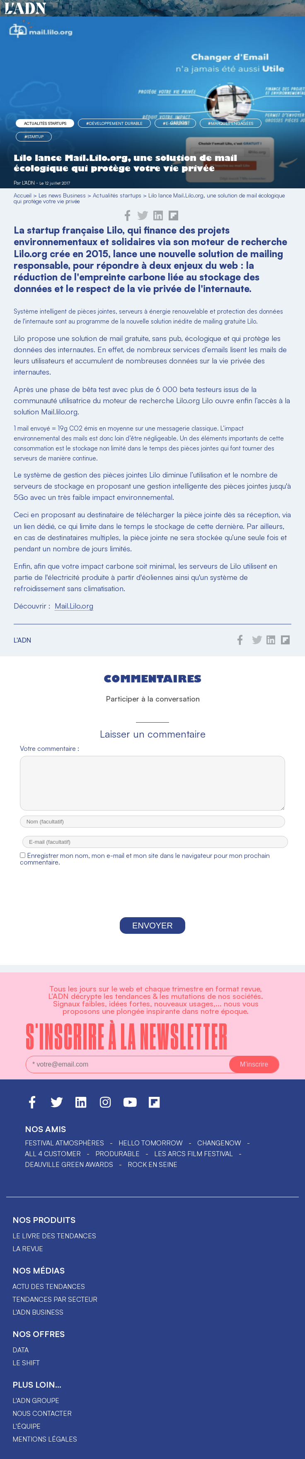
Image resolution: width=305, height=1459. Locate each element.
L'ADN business (37, 1312)
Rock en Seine (152, 1164)
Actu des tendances (48, 1286)
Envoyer (152, 933)
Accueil (22, 195)
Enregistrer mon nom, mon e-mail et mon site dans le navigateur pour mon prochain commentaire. (145, 866)
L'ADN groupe (35, 1400)
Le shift (26, 1363)
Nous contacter (42, 1413)
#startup (34, 136)
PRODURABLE (117, 1154)
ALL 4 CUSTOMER (53, 1154)
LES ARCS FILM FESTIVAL (193, 1154)
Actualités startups (45, 123)
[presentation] (152, 901)
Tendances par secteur (54, 1299)
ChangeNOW (219, 1143)
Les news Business (62, 195)
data (20, 1350)
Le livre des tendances (54, 1236)
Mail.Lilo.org (74, 605)
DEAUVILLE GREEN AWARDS (69, 1164)
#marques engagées (230, 123)
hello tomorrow (151, 1143)
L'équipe (26, 1426)
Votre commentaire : (49, 748)
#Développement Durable (114, 123)
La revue (27, 1249)
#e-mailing (175, 123)
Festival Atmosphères (64, 1143)
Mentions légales (44, 1439)
